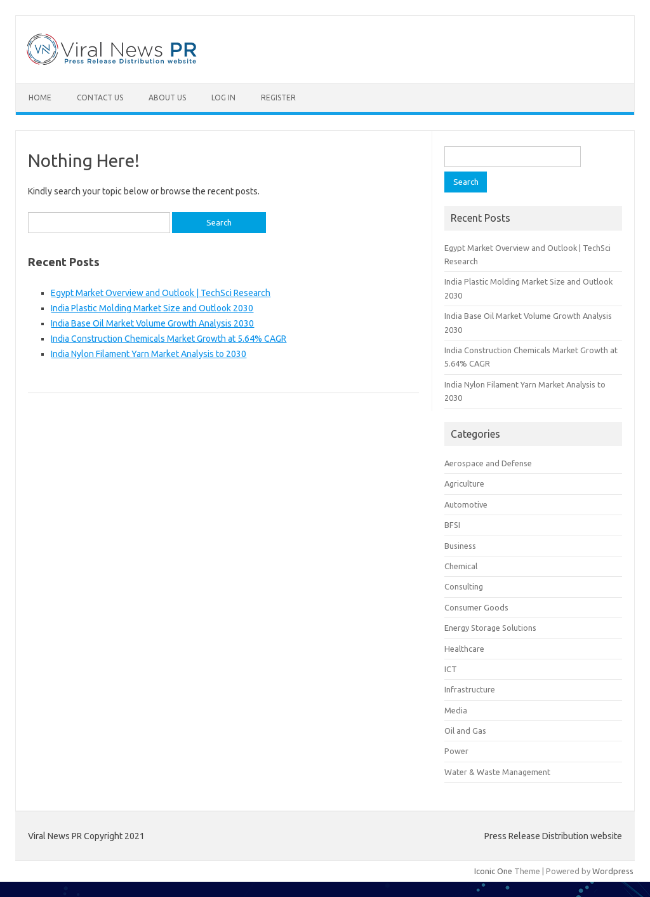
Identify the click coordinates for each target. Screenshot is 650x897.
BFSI (452, 524)
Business (460, 545)
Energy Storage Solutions (490, 627)
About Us (167, 97)
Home (40, 97)
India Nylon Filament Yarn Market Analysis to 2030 (148, 354)
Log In (223, 97)
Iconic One (493, 871)
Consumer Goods (476, 607)
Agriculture (464, 483)
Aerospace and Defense (488, 463)
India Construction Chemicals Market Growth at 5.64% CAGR (168, 339)
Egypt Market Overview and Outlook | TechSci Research (160, 293)
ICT (450, 668)
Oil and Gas (465, 730)
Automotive (466, 504)
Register (278, 97)
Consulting (463, 586)
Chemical (460, 566)
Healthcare (464, 648)
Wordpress (612, 871)
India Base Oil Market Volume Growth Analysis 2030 (152, 323)
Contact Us (100, 97)
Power (456, 750)
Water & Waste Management (497, 771)
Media (455, 710)
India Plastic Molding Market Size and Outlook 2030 (152, 308)
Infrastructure (469, 689)
